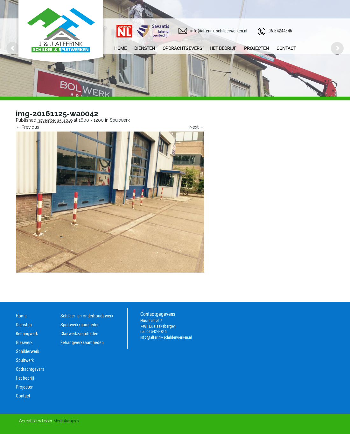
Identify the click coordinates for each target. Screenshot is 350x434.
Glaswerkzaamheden (79, 333)
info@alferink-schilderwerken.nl (218, 30)
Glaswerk (24, 342)
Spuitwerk (120, 120)
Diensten (24, 324)
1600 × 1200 (91, 120)
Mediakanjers (66, 420)
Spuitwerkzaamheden (80, 324)
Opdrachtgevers (30, 369)
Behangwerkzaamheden (82, 342)
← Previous (27, 127)
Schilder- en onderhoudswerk (86, 315)
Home (21, 315)
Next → (196, 127)
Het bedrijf (25, 378)
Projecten (24, 387)
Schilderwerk (27, 351)
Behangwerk (27, 333)
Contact (23, 395)
